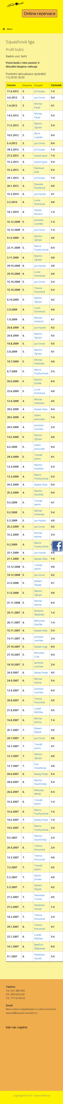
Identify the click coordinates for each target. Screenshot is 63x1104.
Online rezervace (39, 13)
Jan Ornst (39, 97)
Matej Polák (41, 672)
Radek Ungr (41, 646)
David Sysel (40, 155)
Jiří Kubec (39, 91)
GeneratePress (42, 1095)
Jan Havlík (40, 194)
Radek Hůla (40, 409)
